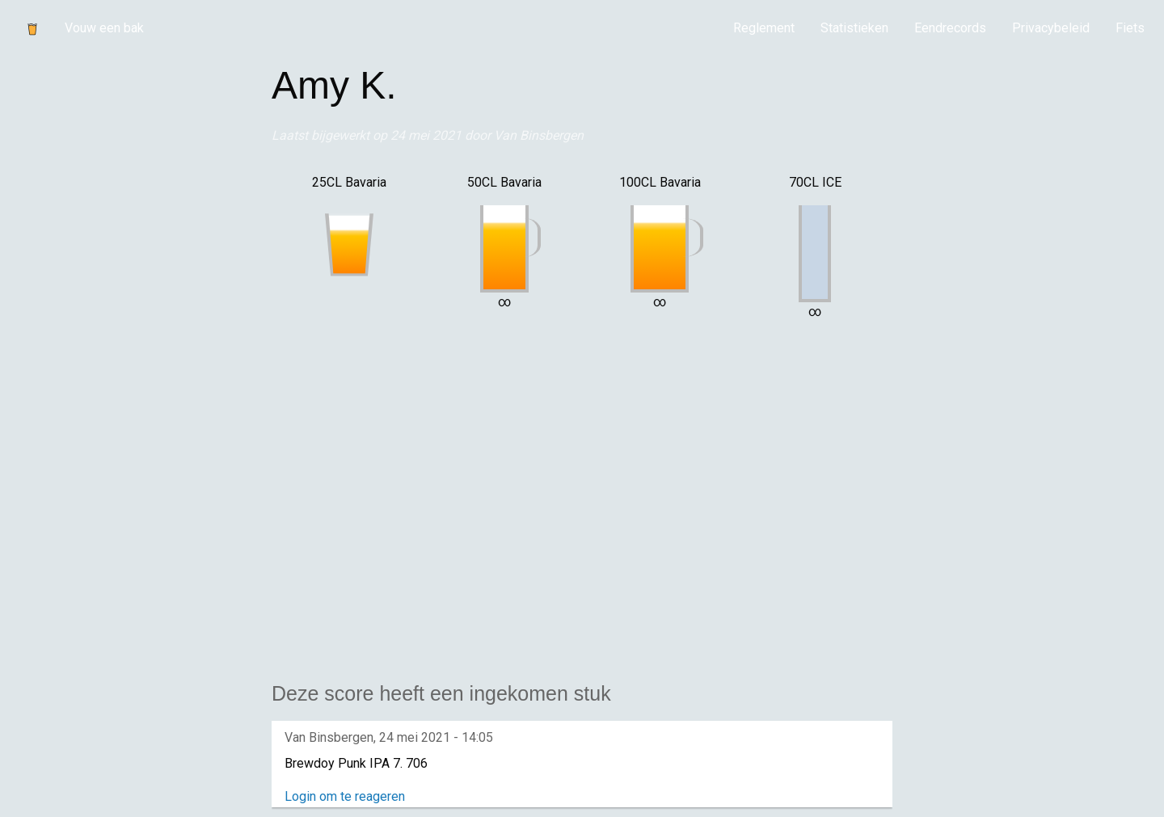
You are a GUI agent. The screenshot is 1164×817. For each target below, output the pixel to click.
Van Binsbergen (539, 135)
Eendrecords (950, 28)
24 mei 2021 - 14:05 (436, 737)
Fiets (1130, 28)
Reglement (764, 28)
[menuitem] (764, 28)
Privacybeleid (1051, 28)
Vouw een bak (104, 28)
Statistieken (854, 28)
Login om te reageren (345, 796)
